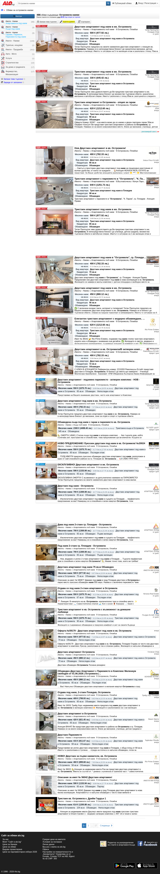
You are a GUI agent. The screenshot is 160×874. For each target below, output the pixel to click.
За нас (5, 839)
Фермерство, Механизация (9, 72)
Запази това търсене (12, 79)
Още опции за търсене (70, 17)
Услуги (6, 58)
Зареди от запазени (11, 82)
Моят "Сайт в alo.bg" (12, 842)
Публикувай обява (122, 3)
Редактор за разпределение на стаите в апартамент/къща (117, 844)
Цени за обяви (9, 847)
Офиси (45, 849)
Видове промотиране (12, 849)
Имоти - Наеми (10, 40)
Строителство (9, 62)
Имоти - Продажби (12, 49)
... (92, 826)
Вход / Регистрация (146, 3)
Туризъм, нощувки (11, 45)
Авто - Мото (8, 54)
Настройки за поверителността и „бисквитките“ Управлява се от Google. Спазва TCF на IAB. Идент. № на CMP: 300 (58, 855)
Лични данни (48, 844)
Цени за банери (9, 844)
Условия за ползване (52, 842)
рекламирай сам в (150, 132)
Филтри (17, 16)
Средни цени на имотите (54, 839)
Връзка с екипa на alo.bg (53, 847)
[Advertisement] (97, 139)
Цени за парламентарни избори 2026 (19, 852)
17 (96, 826)
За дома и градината (13, 67)
